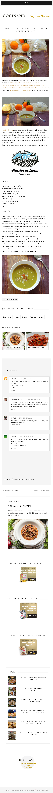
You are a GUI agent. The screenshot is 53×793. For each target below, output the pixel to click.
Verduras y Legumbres (10, 299)
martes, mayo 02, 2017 (27, 437)
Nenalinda (14, 418)
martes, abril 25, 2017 (34, 399)
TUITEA (16, 317)
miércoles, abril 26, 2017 (25, 418)
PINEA (24, 317)
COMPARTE (7, 317)
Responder (13, 390)
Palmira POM (15, 379)
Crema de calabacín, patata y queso (20, 90)
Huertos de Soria (7, 130)
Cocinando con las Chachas (21, 790)
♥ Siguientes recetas (10, 491)
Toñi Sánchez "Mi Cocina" (19, 399)
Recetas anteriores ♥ (42, 491)
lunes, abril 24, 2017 (26, 379)
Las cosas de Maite (43, 790)
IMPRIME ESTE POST (36, 317)
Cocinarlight (15, 437)
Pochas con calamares (21, 506)
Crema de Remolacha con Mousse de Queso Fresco (29, 88)
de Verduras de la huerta (17, 83)
